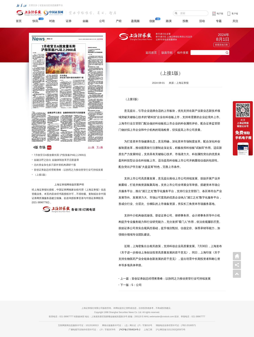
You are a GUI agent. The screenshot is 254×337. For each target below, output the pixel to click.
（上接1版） (41, 174)
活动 (202, 21)
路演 (168, 21)
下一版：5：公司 (131, 284)
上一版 (91, 147)
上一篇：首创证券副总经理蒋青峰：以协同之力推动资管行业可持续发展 (165, 278)
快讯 (35, 21)
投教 (185, 21)
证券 (68, 21)
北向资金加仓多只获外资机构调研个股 (55, 164)
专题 (219, 21)
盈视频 (135, 21)
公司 (102, 21)
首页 (19, 21)
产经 (119, 21)
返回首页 (151, 52)
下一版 (99, 147)
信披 (152, 21)
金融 (85, 21)
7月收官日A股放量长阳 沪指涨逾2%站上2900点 (60, 155)
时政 (52, 21)
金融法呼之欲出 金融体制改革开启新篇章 (56, 159)
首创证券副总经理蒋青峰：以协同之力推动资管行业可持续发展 (68, 169)
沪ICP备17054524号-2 (129, 329)
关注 (235, 21)
